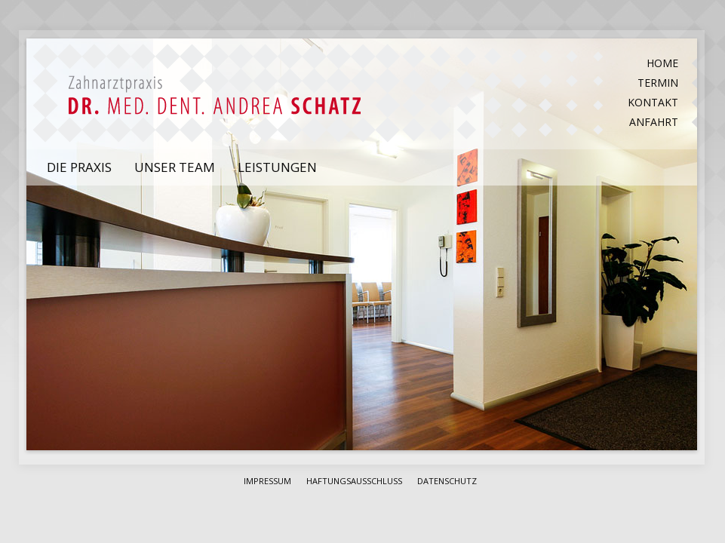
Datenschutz (447, 480)
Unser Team (174, 167)
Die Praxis (79, 167)
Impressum (267, 480)
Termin (657, 82)
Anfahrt (653, 122)
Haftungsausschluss (354, 480)
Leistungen (277, 167)
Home (662, 63)
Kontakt (653, 102)
